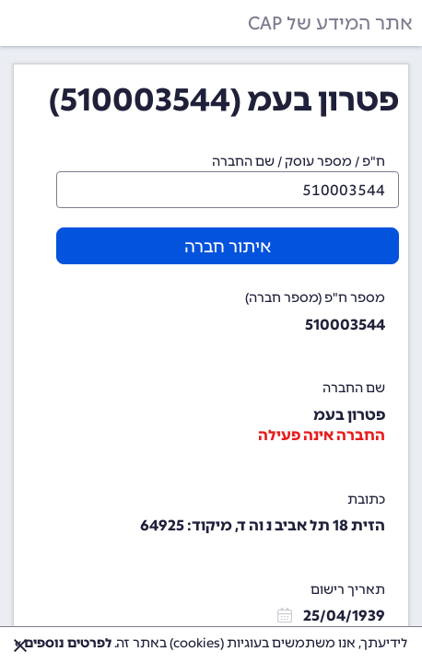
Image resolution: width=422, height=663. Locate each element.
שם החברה (353, 388)
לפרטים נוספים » (63, 643)
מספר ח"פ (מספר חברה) (315, 298)
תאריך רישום (348, 590)
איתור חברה (227, 247)
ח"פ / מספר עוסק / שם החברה (298, 161)
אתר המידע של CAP (330, 23)
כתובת (366, 499)
